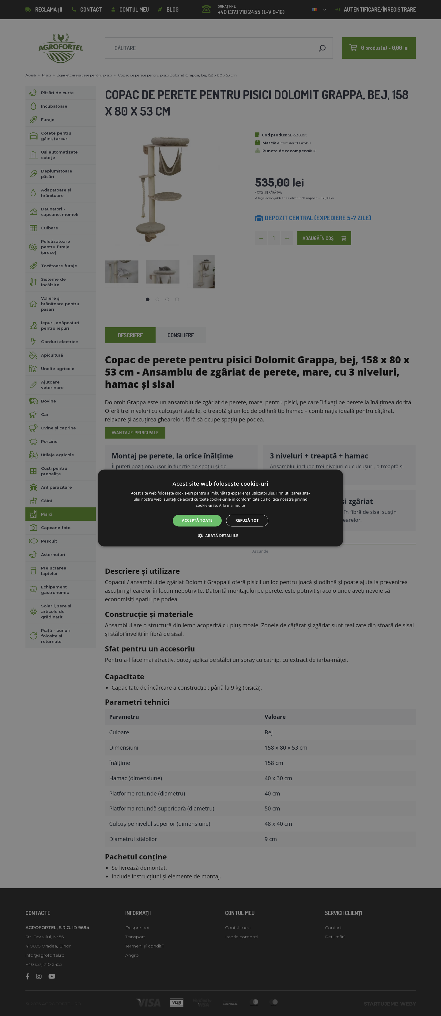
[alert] (220, 508)
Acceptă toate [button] (197, 520)
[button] (220, 536)
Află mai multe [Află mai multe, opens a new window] (232, 505)
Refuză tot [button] (247, 520)
